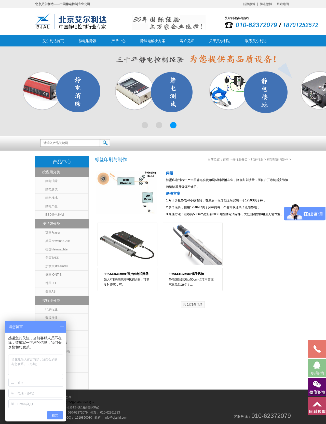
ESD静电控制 (54, 214)
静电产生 (51, 206)
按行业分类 (51, 300)
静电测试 (51, 189)
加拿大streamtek (56, 266)
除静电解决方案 (152, 41)
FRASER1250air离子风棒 (186, 274)
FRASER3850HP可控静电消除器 (126, 274)
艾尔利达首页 (53, 41)
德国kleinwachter (57, 249)
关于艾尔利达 (219, 41)
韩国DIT (50, 283)
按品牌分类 (51, 224)
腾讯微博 (266, 4)
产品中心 (118, 41)
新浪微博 (249, 4)
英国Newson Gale (57, 241)
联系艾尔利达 (256, 41)
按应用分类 (51, 172)
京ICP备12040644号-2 (79, 402)
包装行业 (51, 334)
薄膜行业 (51, 318)
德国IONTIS (53, 274)
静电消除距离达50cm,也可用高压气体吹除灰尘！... (191, 282)
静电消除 (51, 181)
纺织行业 (51, 368)
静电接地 (51, 198)
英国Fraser (52, 232)
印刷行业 (51, 309)
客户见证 (187, 41)
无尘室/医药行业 (56, 343)
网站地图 (283, 4)
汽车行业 (51, 385)
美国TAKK (52, 258)
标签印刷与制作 (277, 159)
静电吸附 (51, 377)
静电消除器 (88, 41)
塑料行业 (51, 326)
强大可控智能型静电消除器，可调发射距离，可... (127, 282)
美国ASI (50, 291)
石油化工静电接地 (57, 351)
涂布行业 (51, 360)
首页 (226, 159)
